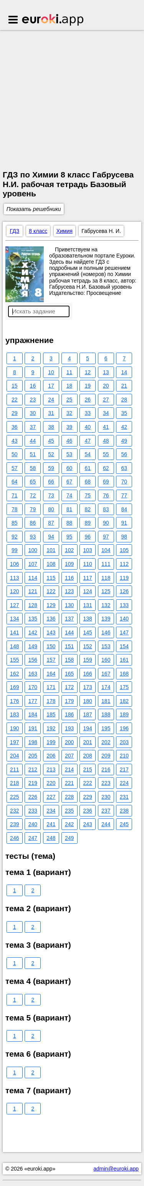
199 (50, 742)
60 (69, 468)
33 (87, 413)
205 (32, 756)
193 (69, 728)
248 (50, 838)
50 (15, 454)
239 (14, 824)
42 (124, 427)
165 (69, 674)
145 (87, 632)
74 (69, 495)
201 (87, 742)
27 (106, 399)
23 (33, 399)
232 (14, 811)
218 (14, 783)
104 (105, 550)
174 (105, 687)
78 (15, 509)
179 (69, 701)
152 (87, 646)
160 (105, 660)
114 (32, 578)
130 (69, 605)
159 (87, 660)
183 (14, 714)
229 (87, 797)
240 (32, 824)
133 (124, 605)
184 (32, 714)
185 (50, 714)
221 (69, 783)
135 (32, 619)
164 (50, 674)
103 (87, 550)
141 (14, 632)
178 (50, 701)
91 (124, 523)
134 (14, 619)
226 (32, 797)
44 (33, 441)
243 (87, 824)
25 (69, 399)
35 (124, 413)
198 (32, 742)
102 (69, 550)
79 (33, 509)
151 (69, 646)
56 (124, 454)
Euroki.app (53, 20)
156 (32, 660)
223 (105, 783)
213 (50, 769)
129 (50, 605)
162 (14, 674)
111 (105, 564)
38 (51, 427)
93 (33, 537)
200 (69, 742)
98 (124, 537)
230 (105, 797)
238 (124, 811)
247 (32, 838)
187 (87, 714)
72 (33, 495)
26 (87, 399)
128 (32, 605)
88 (69, 523)
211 (14, 769)
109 (69, 564)
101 (50, 550)
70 (124, 481)
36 (15, 427)
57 (15, 468)
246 (14, 838)
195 (105, 728)
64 (15, 481)
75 (87, 495)
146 (105, 632)
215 (87, 769)
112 (124, 564)
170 (32, 687)
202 (105, 742)
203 (124, 742)
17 (51, 386)
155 (14, 660)
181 (105, 701)
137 (69, 619)
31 (51, 413)
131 (87, 605)
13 (106, 372)
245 (124, 824)
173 (87, 687)
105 (124, 550)
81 (69, 509)
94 (51, 537)
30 (33, 413)
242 (69, 824)
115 (50, 578)
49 (124, 441)
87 (51, 523)
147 (124, 632)
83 (106, 509)
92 (15, 537)
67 (69, 481)
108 (50, 564)
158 (69, 660)
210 (124, 756)
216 (105, 769)
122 (50, 591)
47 (87, 441)
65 (33, 481)
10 (51, 372)
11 (69, 372)
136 (50, 619)
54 (87, 454)
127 (14, 605)
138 (87, 619)
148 (14, 646)
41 (106, 427)
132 (105, 605)
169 (14, 687)
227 (50, 797)
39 (69, 427)
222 (87, 783)
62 (106, 468)
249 (69, 838)
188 (105, 714)
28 (124, 399)
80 (51, 509)
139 (105, 619)
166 (87, 674)
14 (124, 372)
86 (33, 523)
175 (124, 687)
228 (69, 797)
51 (33, 454)
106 (14, 564)
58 (33, 468)
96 (87, 537)
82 (87, 509)
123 (69, 591)
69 (106, 481)
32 (69, 413)
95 (69, 537)
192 (50, 728)
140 (124, 619)
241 (50, 824)
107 (32, 564)
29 (15, 413)
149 (32, 646)
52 (51, 454)
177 (32, 701)
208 (87, 756)
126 (124, 591)
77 (124, 495)
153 (105, 646)
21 (124, 386)
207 (69, 756)
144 (69, 632)
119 (124, 578)
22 (15, 399)
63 (124, 468)
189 (124, 714)
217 (124, 769)
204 (14, 756)
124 (87, 591)
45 (51, 441)
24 (51, 399)
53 (69, 454)
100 (32, 550)
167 (105, 674)
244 (105, 824)
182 (124, 701)
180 (87, 701)
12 (87, 372)
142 (32, 632)
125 (105, 591)
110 (87, 564)
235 (69, 811)
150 (50, 646)
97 (106, 537)
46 (69, 441)
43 (15, 441)
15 (15, 386)
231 (124, 797)
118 (105, 578)
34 (106, 413)
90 (106, 523)
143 (50, 632)
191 (32, 728)
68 (87, 481)
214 (69, 769)
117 (87, 578)
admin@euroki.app (116, 1169)
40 (87, 427)
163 (32, 674)
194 (87, 728)
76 (106, 495)
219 (32, 783)
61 (87, 468)
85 (15, 523)
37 (33, 427)
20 (106, 386)
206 (50, 756)
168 (124, 674)
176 (14, 701)
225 (14, 797)
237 (105, 811)
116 (69, 578)
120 (14, 591)
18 (69, 386)
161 (124, 660)
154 (124, 646)
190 (14, 728)
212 (32, 769)
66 (51, 481)
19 (87, 386)
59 (51, 468)
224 (124, 783)
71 (15, 495)
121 (32, 591)
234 (50, 811)
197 (14, 742)
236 (87, 811)
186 (69, 714)
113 (14, 578)
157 (50, 660)
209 (105, 756)
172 (69, 687)
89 (87, 523)
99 (15, 550)
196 (124, 728)
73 (51, 495)
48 (106, 441)
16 (33, 386)
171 (50, 687)
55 (106, 454)
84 (124, 509)
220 (50, 783)
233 (32, 811)
